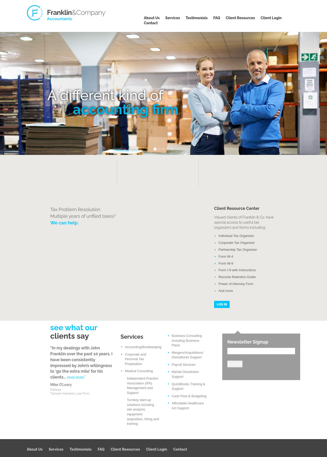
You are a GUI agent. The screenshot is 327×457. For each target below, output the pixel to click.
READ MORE (75, 377)
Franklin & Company (66, 12)
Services (172, 18)
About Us (152, 18)
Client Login (271, 18)
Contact (151, 23)
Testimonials (197, 18)
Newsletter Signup (247, 342)
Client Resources (240, 18)
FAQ (216, 18)
